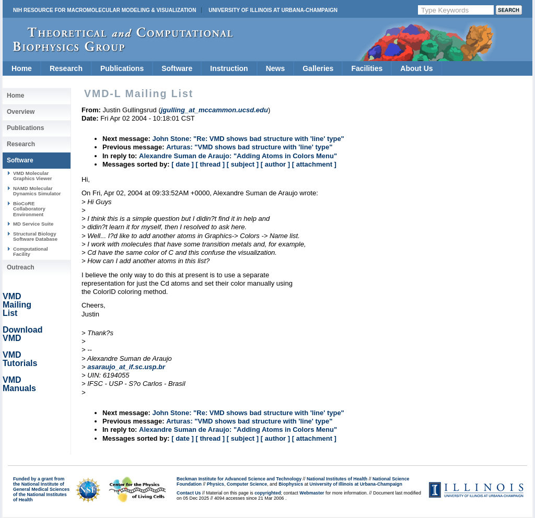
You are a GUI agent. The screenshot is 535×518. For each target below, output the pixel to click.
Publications (122, 68)
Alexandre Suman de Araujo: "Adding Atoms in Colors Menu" (238, 156)
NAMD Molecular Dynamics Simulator (37, 190)
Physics (215, 484)
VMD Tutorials (20, 359)
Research (66, 68)
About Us (416, 68)
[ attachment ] (314, 164)
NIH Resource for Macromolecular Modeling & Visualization (104, 10)
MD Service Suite (33, 224)
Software (176, 68)
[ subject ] (243, 164)
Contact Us (189, 493)
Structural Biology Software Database (35, 236)
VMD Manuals (19, 384)
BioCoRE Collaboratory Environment (29, 209)
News (275, 68)
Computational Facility (30, 251)
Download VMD (22, 334)
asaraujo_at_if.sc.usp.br (126, 367)
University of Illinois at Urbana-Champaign (273, 10)
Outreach (20, 267)
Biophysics (290, 484)
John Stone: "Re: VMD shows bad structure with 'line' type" (248, 139)
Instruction (229, 68)
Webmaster (311, 493)
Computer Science (247, 484)
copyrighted (267, 493)
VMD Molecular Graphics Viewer (32, 175)
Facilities (366, 68)
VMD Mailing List (17, 304)
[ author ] (275, 164)
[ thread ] (210, 164)
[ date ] (182, 164)
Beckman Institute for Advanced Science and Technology (239, 478)
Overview (20, 111)
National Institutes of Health (337, 478)
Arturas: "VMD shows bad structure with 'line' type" (249, 147)
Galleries (318, 68)
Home (21, 68)
